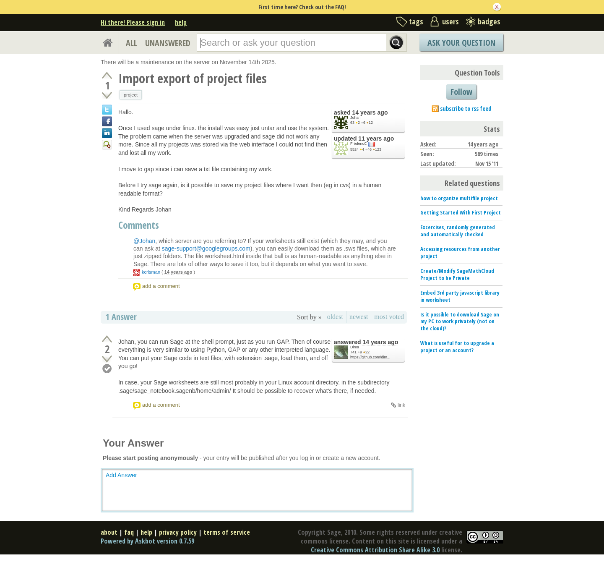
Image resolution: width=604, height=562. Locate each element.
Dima (354, 347)
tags (416, 21)
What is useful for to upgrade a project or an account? (457, 346)
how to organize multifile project (459, 198)
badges (489, 21)
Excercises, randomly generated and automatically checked (457, 230)
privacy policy (178, 532)
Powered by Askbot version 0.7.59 (147, 541)
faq (129, 532)
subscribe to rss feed (466, 108)
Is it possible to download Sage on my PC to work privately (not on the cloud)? (459, 321)
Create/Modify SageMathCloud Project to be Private (457, 274)
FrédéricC (358, 143)
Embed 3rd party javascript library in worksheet (460, 296)
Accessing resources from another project (460, 252)
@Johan (144, 241)
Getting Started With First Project (460, 212)
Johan (355, 117)
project (131, 94)
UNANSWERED (167, 43)
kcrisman (151, 271)
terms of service (226, 532)
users (450, 21)
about (109, 532)
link (401, 405)
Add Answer (121, 475)
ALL (131, 43)
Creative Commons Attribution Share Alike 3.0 (375, 549)
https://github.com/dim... (370, 357)
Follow (461, 91)
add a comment (161, 286)
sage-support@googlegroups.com (206, 248)
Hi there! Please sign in (133, 22)
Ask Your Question (461, 42)
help (181, 22)
